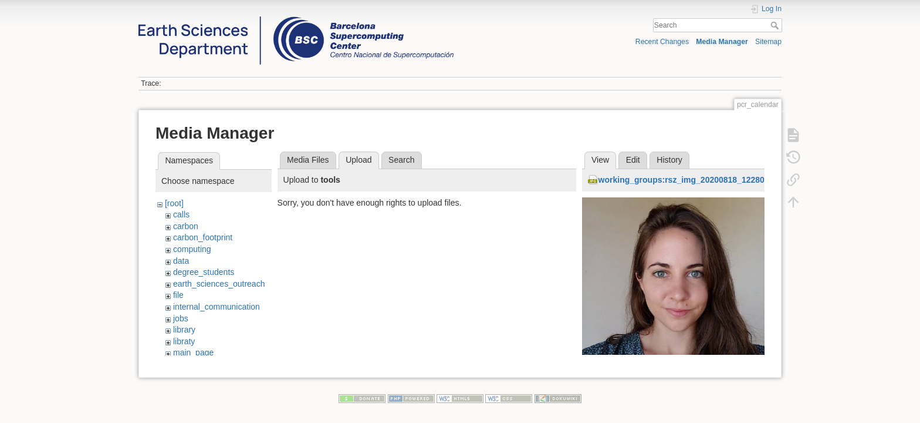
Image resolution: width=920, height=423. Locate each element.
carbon (185, 226)
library (184, 329)
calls (181, 214)
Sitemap (768, 42)
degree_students (203, 272)
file (178, 295)
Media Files (308, 159)
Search (776, 25)
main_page (193, 352)
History (669, 159)
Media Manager (722, 42)
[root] (174, 203)
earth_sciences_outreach (219, 283)
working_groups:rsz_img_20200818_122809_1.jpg (695, 179)
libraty (184, 341)
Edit (633, 159)
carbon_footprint (202, 237)
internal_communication (216, 306)
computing (192, 249)
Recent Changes (662, 42)
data (181, 261)
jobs (180, 318)
